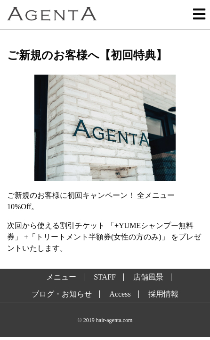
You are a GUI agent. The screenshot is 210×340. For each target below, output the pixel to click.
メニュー (61, 277)
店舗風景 (148, 277)
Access (119, 294)
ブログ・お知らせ (62, 294)
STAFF (105, 277)
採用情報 (163, 294)
